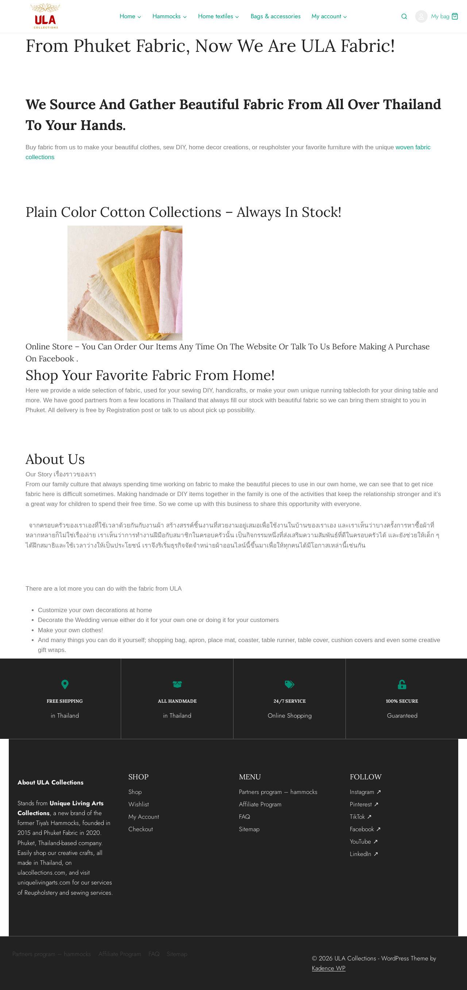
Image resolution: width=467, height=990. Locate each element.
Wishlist (138, 803)
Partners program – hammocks (278, 791)
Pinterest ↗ (364, 803)
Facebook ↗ (365, 828)
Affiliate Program (260, 803)
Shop (135, 791)
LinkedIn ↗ (364, 853)
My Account (143, 816)
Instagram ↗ (365, 791)
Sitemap (249, 828)
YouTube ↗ (364, 841)
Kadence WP (329, 967)
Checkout (140, 828)
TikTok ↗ (361, 816)
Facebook (56, 358)
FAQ (244, 816)
